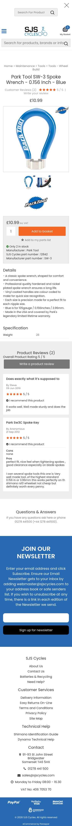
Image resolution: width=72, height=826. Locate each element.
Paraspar (44, 823)
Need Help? (36, 682)
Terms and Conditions (36, 708)
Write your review (36, 93)
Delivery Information (36, 697)
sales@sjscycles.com (38, 775)
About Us (36, 666)
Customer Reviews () (20, 90)
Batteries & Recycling (36, 676)
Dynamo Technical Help (36, 739)
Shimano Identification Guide (36, 734)
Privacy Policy (36, 713)
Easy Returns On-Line (36, 703)
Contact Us (35, 671)
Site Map (36, 718)
